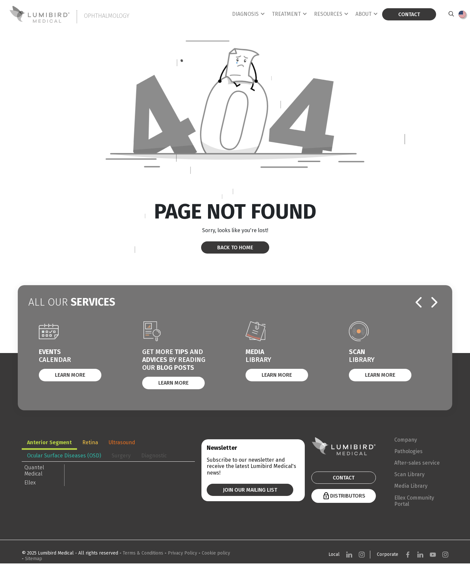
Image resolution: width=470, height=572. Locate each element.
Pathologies (408, 451)
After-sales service (417, 463)
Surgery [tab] (121, 455)
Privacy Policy (183, 553)
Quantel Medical (34, 470)
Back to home (235, 247)
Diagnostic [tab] (154, 455)
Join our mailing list (250, 490)
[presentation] (418, 303)
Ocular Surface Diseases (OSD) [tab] (64, 455)
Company (405, 440)
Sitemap (33, 558)
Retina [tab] (90, 442)
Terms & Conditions (144, 553)
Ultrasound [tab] (122, 442)
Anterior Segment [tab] (49, 442)
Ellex (30, 482)
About (363, 14)
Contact (409, 14)
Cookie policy (216, 553)
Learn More (70, 375)
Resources (328, 14)
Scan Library (409, 474)
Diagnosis (245, 14)
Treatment (286, 14)
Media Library (411, 486)
